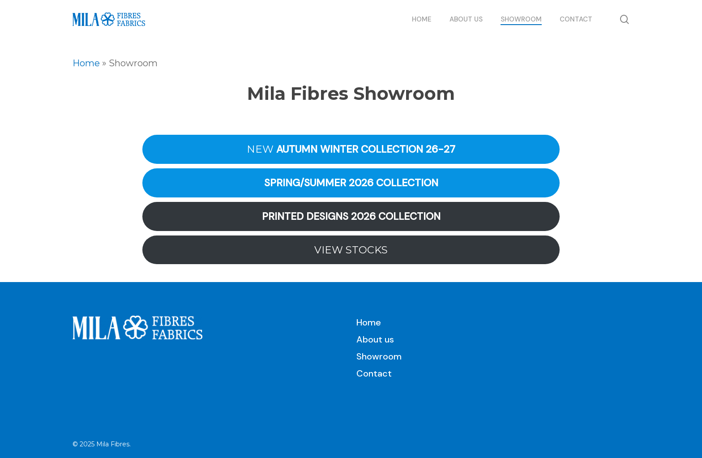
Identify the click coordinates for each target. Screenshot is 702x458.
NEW (351, 149)
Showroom (379, 356)
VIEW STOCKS (351, 250)
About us (375, 339)
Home (86, 63)
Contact (374, 373)
